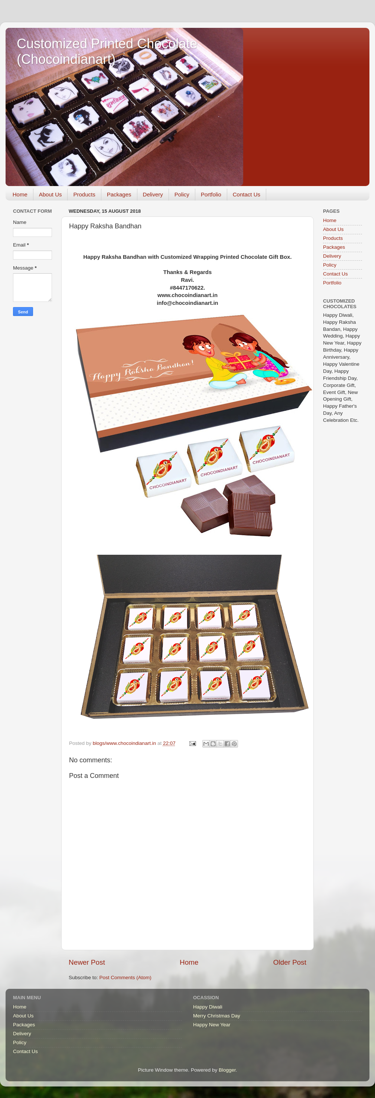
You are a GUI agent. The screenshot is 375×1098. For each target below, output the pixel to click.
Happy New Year (212, 1024)
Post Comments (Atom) (125, 977)
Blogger (227, 1070)
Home (20, 194)
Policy (182, 194)
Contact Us (246, 194)
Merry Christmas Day (216, 1016)
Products (84, 194)
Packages (119, 194)
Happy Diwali (207, 1007)
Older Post (289, 962)
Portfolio (211, 194)
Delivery (153, 194)
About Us (50, 194)
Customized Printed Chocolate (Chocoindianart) (107, 51)
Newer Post (87, 962)
